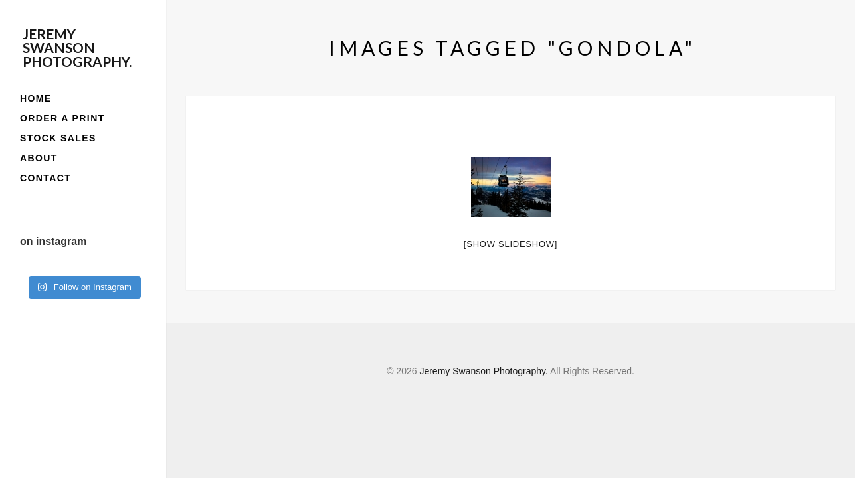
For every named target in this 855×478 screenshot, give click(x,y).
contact (45, 178)
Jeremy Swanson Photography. (77, 47)
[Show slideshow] (510, 244)
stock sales (58, 138)
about (39, 158)
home (36, 98)
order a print (62, 118)
